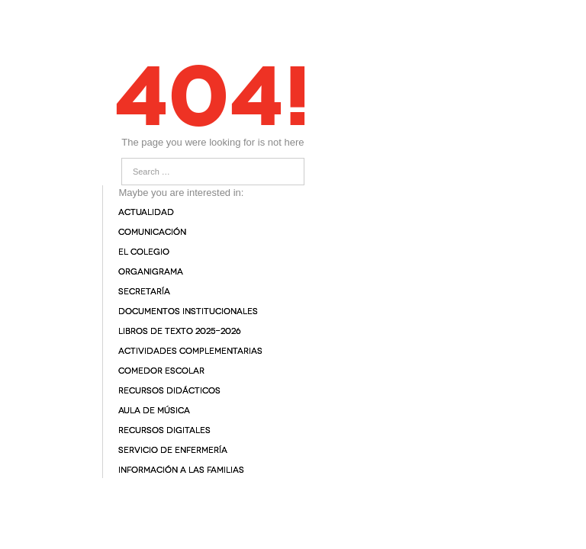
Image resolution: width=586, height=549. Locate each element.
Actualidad (146, 212)
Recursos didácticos (169, 391)
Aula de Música (154, 411)
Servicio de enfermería (172, 450)
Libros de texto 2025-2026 (179, 331)
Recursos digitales (164, 430)
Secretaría (144, 292)
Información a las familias (181, 470)
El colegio (143, 252)
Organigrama (150, 272)
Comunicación (152, 232)
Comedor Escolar (161, 371)
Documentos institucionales (188, 311)
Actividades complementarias (190, 351)
